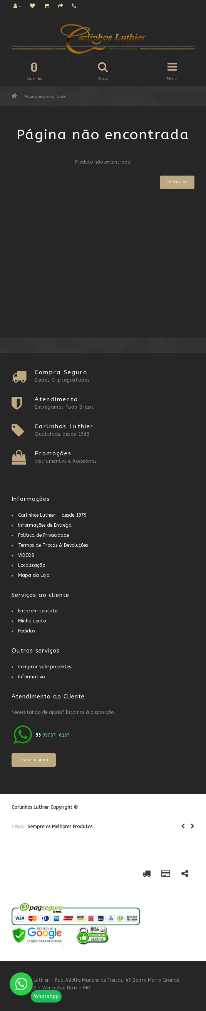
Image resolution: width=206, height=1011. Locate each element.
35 (38, 735)
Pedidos (26, 631)
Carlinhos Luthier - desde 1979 (52, 515)
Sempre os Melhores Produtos (60, 826)
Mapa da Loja (34, 575)
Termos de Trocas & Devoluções (53, 545)
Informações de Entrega (45, 525)
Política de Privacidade (43, 535)
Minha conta (32, 621)
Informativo (31, 677)
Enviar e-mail (33, 760)
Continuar (177, 182)
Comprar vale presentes (44, 666)
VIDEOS (26, 555)
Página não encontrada (46, 96)
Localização (31, 565)
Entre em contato (37, 611)
